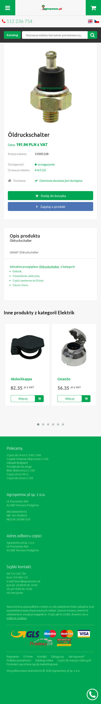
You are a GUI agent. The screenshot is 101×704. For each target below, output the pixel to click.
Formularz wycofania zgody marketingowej (32, 664)
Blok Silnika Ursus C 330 (21, 470)
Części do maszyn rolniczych (74, 660)
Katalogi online (44, 660)
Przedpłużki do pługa (19, 466)
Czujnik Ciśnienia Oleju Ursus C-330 (27, 459)
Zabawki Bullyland (17, 462)
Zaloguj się (57, 656)
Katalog (12, 35)
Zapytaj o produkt (50, 206)
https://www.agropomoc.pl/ (50, 7)
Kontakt (42, 656)
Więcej (22, 398)
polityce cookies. (17, 618)
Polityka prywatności (19, 660)
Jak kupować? (76, 656)
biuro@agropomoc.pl (27, 581)
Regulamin (13, 656)
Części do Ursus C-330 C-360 (24, 455)
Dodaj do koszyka (50, 196)
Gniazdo (63, 379)
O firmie (28, 656)
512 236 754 (19, 21)
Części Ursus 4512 (17, 474)
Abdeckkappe (21, 379)
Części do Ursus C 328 (20, 478)
